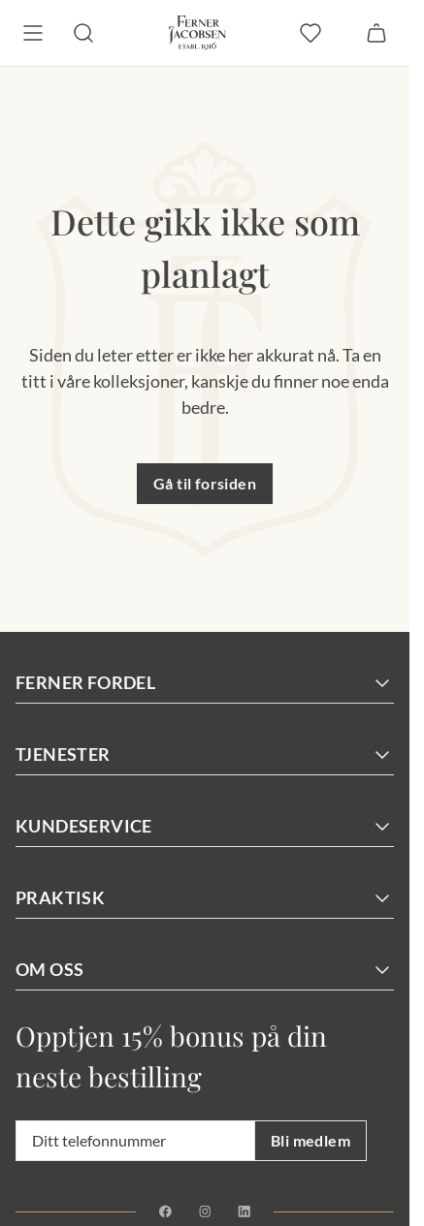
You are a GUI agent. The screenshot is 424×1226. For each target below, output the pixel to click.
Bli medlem (310, 1140)
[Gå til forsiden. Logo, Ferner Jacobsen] (197, 33)
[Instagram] (205, 1211)
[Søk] (83, 32)
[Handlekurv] (376, 32)
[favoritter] (310, 32)
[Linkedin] (244, 1211)
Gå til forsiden (204, 483)
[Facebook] (165, 1211)
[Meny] (33, 32)
